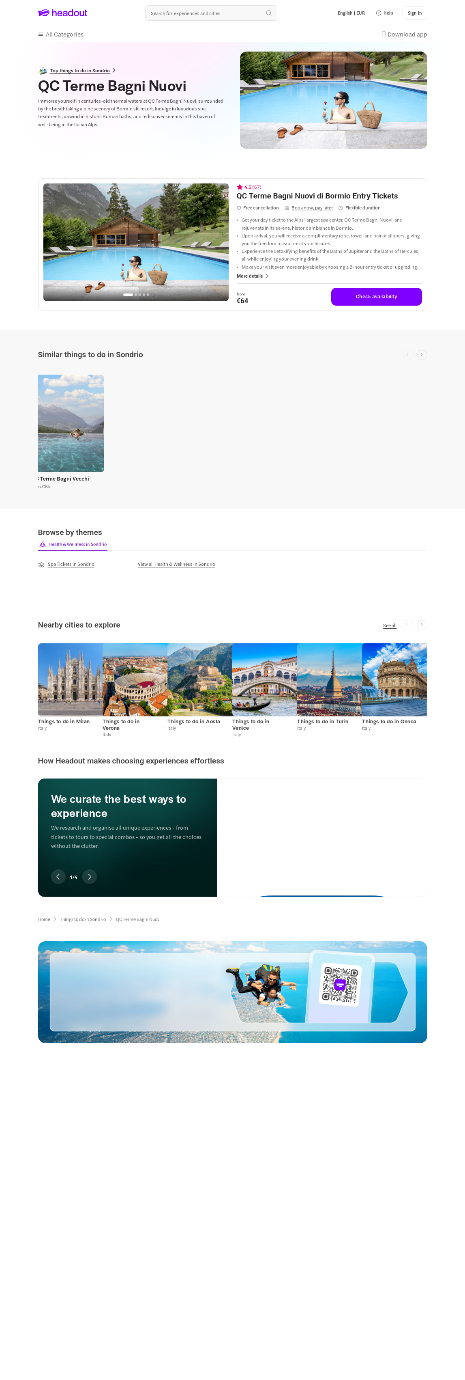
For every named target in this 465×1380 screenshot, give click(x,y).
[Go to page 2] (136, 294)
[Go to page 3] (140, 294)
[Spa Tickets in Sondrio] (66, 564)
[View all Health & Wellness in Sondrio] (176, 564)
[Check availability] (376, 297)
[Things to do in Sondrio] (83, 919)
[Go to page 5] (148, 294)
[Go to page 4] (144, 294)
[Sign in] (415, 12)
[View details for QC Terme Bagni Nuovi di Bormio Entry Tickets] (329, 196)
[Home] (44, 919)
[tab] (72, 544)
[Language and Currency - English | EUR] (351, 12)
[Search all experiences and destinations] (211, 13)
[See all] (389, 625)
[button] (384, 12)
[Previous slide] (58, 876)
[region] (136, 242)
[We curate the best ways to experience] (322, 831)
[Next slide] (422, 355)
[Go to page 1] (128, 294)
